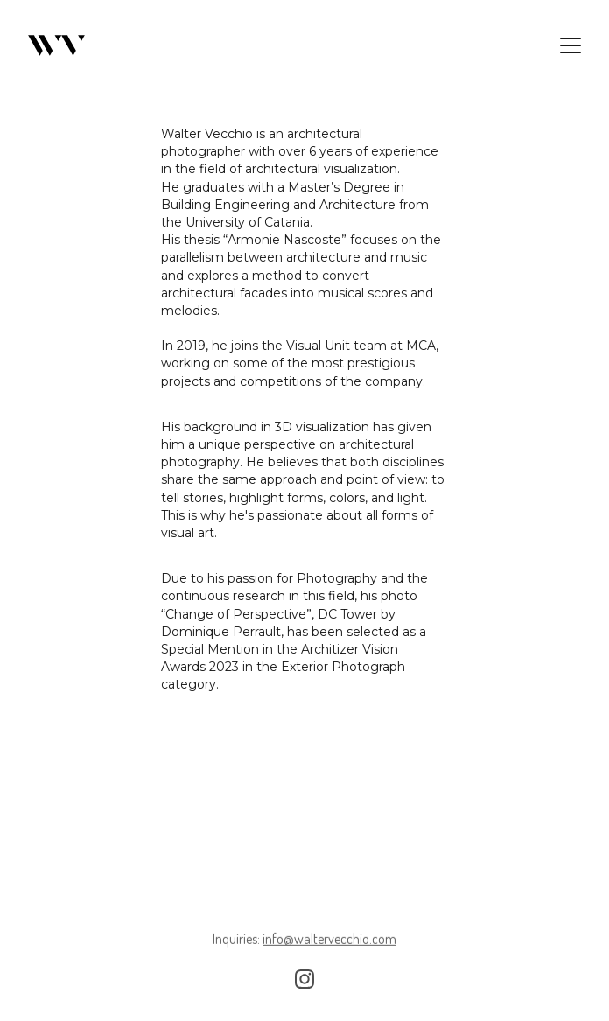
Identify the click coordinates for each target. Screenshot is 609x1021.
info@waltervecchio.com (329, 939)
